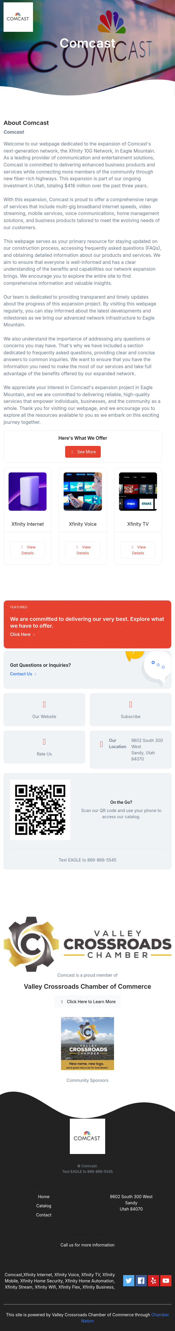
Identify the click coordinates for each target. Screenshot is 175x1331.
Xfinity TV (138, 524)
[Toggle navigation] (165, 17)
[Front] (19, 17)
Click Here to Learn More (88, 1001)
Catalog (43, 1205)
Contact (44, 1214)
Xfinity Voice (83, 524)
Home (43, 1196)
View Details (27, 550)
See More (83, 451)
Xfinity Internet (27, 524)
